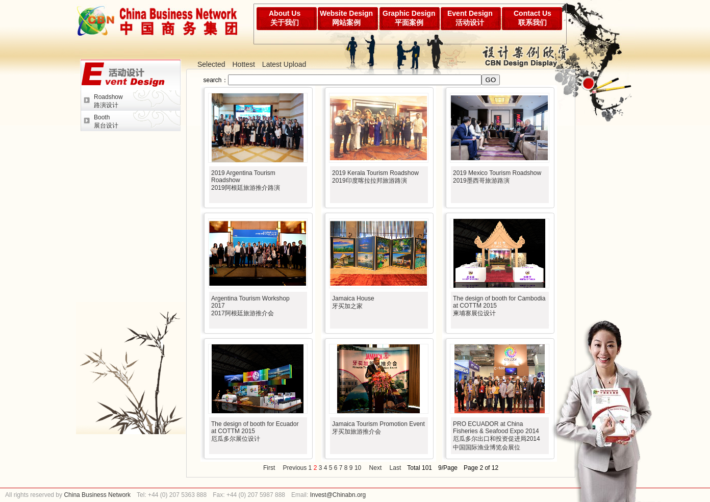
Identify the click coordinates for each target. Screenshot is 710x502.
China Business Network (96, 494)
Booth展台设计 (106, 121)
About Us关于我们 (284, 18)
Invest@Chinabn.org (338, 494)
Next (375, 467)
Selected (211, 64)
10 (357, 467)
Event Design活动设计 (470, 18)
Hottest (243, 64)
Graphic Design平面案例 (409, 18)
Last (395, 467)
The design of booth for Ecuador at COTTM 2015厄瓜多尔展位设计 (254, 431)
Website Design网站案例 (346, 18)
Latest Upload (284, 64)
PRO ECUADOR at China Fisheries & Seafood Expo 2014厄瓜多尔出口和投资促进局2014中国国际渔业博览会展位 (496, 435)
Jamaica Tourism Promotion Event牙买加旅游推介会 (378, 427)
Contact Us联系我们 (532, 18)
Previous (295, 467)
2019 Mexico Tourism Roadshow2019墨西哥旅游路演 (497, 176)
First (269, 467)
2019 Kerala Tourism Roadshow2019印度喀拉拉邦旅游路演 (375, 176)
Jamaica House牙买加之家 (353, 302)
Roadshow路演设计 (108, 101)
